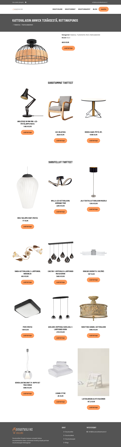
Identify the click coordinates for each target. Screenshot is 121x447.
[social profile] (25, 2)
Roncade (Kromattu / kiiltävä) (93, 271)
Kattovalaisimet (27, 25)
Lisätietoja (68, 48)
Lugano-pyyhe (60, 393)
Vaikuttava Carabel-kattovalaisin (93, 327)
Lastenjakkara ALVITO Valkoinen (93, 399)
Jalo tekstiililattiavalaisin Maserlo (93, 201)
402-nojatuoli (60, 132)
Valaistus (17, 25)
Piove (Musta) (27, 327)
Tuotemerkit (81, 35)
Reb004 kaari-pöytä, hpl (93, 132)
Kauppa (103, 9)
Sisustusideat (70, 9)
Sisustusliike (57, 9)
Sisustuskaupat (84, 9)
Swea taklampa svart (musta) (27, 218)
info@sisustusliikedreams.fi (99, 2)
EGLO (87, 35)
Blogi (95, 9)
